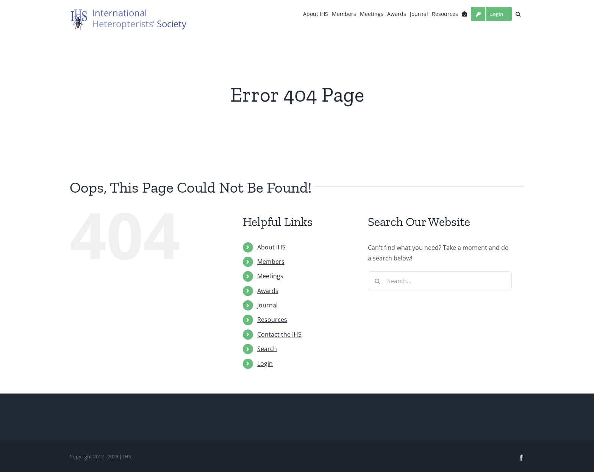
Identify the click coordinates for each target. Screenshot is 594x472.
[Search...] (440, 280)
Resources (272, 319)
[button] (518, 14)
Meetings (270, 276)
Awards (267, 291)
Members (270, 261)
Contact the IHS (279, 334)
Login (265, 363)
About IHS (271, 247)
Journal (267, 305)
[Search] (377, 280)
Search (267, 349)
